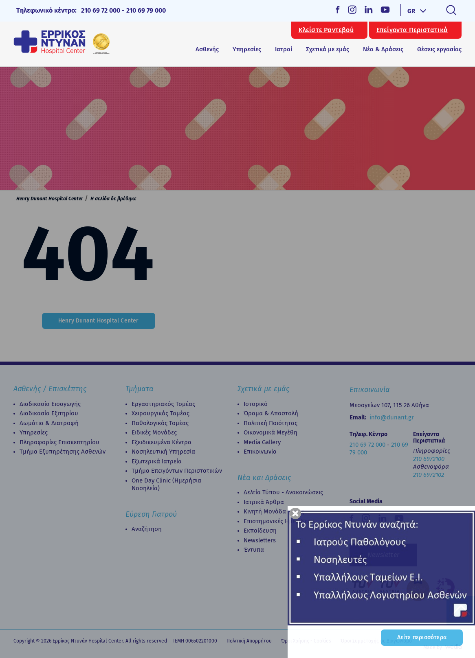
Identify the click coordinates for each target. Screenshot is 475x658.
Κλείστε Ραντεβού (326, 30)
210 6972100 (428, 459)
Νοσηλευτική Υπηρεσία (163, 451)
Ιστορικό (256, 404)
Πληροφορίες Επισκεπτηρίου (59, 442)
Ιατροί (283, 49)
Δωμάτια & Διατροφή (49, 423)
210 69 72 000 (100, 10)
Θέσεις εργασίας (439, 49)
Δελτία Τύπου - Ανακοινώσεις (283, 492)
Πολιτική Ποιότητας (270, 423)
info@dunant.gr (391, 417)
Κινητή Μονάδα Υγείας (274, 511)
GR (411, 11)
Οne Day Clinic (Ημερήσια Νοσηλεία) (166, 484)
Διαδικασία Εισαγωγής (50, 404)
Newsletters (260, 540)
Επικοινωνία (260, 451)
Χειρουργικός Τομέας (160, 413)
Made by (432, 647)
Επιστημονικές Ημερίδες (277, 521)
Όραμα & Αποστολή (271, 413)
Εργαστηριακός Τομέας (163, 404)
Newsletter (383, 555)
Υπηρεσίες (34, 432)
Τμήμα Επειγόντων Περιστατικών (177, 470)
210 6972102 (428, 474)
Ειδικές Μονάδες (154, 432)
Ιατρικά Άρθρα (264, 502)
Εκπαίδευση (260, 530)
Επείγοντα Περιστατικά (412, 30)
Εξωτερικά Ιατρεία (157, 461)
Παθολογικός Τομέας (160, 423)
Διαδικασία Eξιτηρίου (49, 413)
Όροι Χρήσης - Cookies (306, 641)
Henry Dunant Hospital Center (49, 199)
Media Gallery (262, 442)
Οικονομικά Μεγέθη (270, 432)
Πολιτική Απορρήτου (249, 641)
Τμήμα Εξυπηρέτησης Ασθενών (63, 451)
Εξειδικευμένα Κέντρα (161, 442)
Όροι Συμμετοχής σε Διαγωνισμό (376, 641)
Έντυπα (254, 549)
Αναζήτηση (147, 529)
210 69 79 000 (146, 10)
